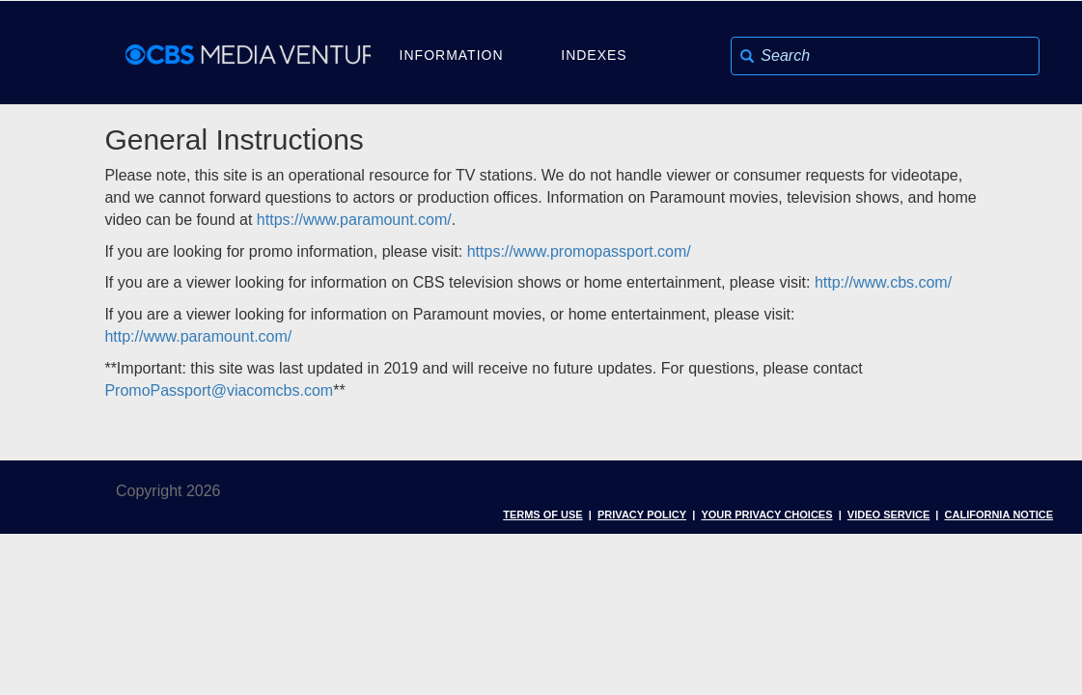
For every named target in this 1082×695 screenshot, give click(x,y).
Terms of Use (543, 513)
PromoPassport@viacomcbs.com (218, 390)
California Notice (999, 513)
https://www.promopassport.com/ (579, 251)
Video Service (888, 513)
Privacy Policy (641, 513)
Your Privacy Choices (766, 513)
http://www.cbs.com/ (883, 282)
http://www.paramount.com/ (197, 336)
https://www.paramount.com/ (354, 219)
